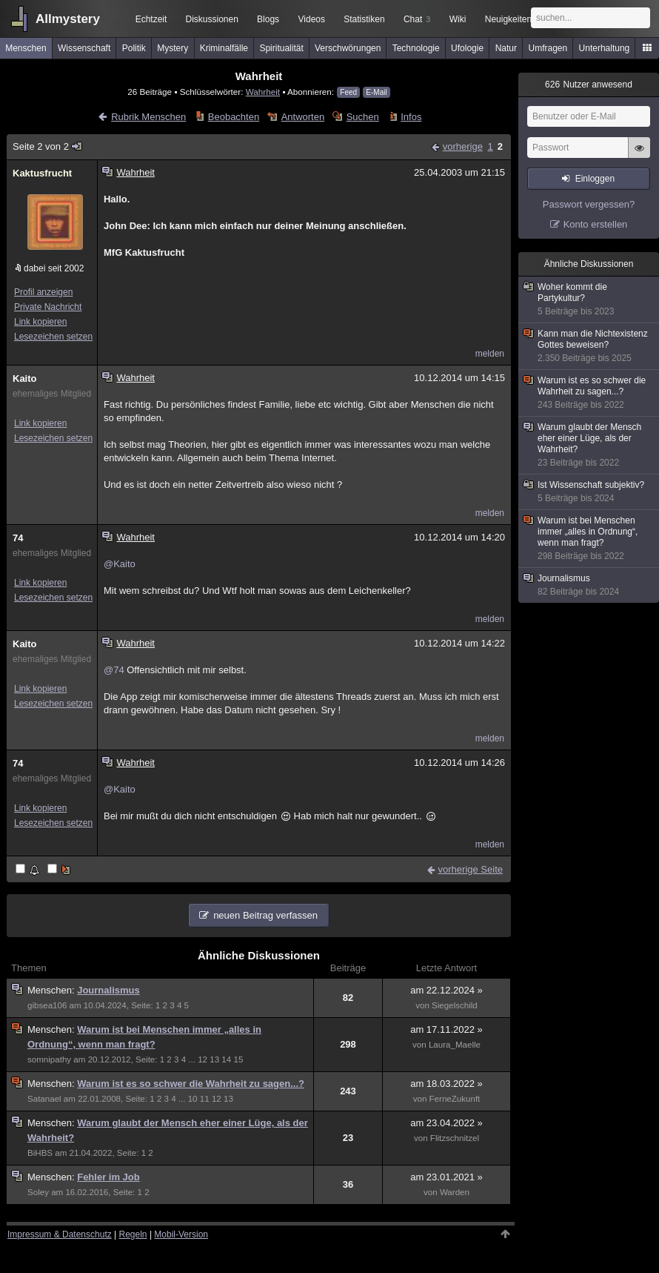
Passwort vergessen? (589, 204)
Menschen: (52, 990)
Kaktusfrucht (42, 173)
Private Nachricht (47, 307)
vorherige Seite (470, 869)
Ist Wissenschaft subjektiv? (589, 492)
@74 (114, 669)
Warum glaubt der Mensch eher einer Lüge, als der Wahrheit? (589, 445)
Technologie (416, 48)
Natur (506, 48)
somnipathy (49, 1059)
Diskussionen (211, 19)
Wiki (457, 19)
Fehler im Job (108, 1177)
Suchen (363, 116)
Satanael (44, 1098)
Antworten (303, 116)
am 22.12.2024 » (446, 990)
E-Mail (376, 92)
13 (214, 1059)
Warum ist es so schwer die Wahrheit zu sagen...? (190, 1083)
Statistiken (364, 19)
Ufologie (467, 48)
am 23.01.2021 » (446, 1177)
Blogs (268, 19)
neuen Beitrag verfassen (265, 915)
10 (193, 1098)
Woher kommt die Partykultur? (589, 299)
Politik (134, 48)
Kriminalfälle (224, 48)
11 (205, 1098)
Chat (417, 19)
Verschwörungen (348, 48)
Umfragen (548, 48)
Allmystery (68, 19)
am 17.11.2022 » (446, 1029)
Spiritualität (281, 48)
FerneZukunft (455, 1098)
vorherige (463, 146)
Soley (38, 1192)
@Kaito (120, 563)
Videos (311, 19)
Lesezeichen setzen (53, 336)
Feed (348, 92)
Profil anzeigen (43, 292)
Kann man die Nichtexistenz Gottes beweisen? (589, 346)
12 (202, 1059)
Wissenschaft (84, 48)
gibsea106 (47, 1005)
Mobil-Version (181, 1234)
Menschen (25, 48)
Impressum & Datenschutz (59, 1234)
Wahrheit (263, 91)
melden (489, 353)
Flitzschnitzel (454, 1138)
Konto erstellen (595, 224)
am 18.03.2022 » (446, 1083)
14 (226, 1059)
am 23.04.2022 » (446, 1122)
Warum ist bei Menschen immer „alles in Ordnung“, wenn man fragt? (589, 538)
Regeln (133, 1234)
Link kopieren (40, 322)
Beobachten (233, 116)
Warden (454, 1192)
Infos (411, 116)
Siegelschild (455, 1005)
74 (18, 537)
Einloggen (595, 178)
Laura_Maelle (455, 1044)
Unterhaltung (604, 48)
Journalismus (108, 990)
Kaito (25, 378)
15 (238, 1059)
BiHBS (40, 1152)
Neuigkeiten (508, 19)
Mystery (172, 48)
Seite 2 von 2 (48, 146)
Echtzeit (151, 19)
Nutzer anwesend (588, 84)
